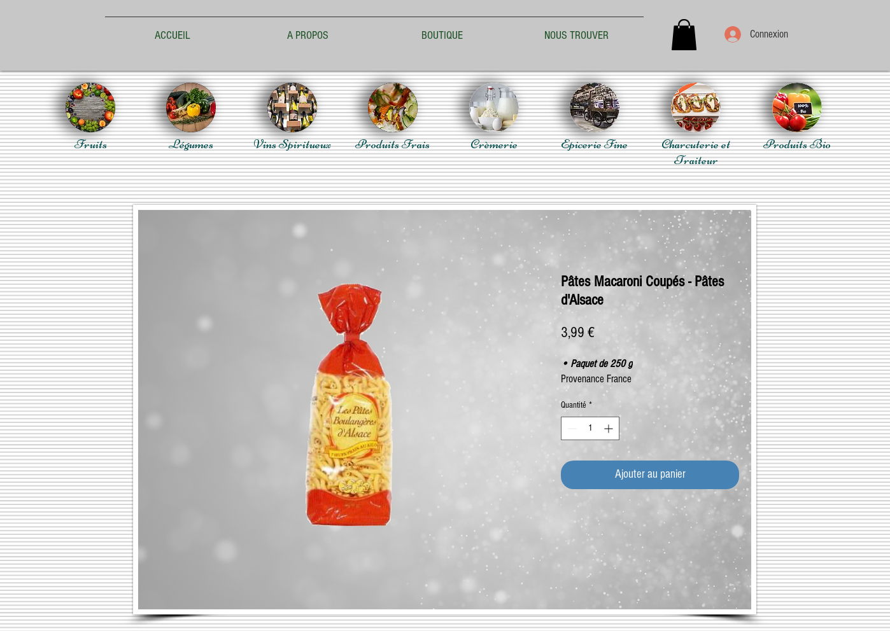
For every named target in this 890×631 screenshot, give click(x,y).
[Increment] (610, 428)
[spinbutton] (590, 428)
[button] (684, 34)
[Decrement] (571, 428)
